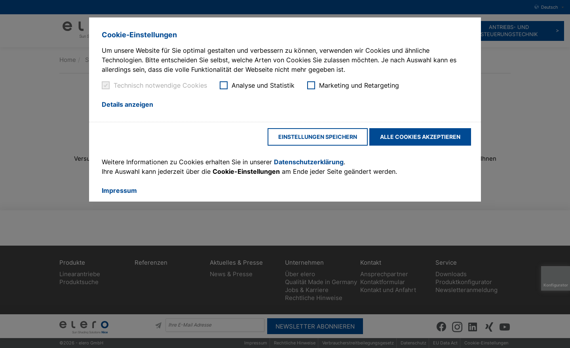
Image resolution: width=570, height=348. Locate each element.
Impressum (119, 190)
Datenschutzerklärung (309, 162)
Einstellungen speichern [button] (317, 136)
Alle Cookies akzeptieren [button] (420, 136)
